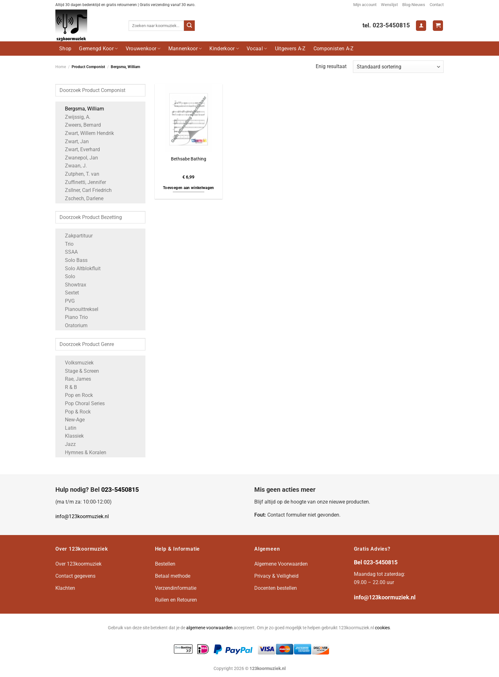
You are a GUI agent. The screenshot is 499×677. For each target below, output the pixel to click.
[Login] (421, 25)
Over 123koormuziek (78, 564)
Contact (437, 4)
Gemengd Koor (98, 49)
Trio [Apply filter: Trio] (66, 244)
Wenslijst (389, 4)
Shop (65, 49)
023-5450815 (120, 489)
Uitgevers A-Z (290, 49)
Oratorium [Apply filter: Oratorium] (73, 325)
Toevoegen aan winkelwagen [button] (188, 188)
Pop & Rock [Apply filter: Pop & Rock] (75, 412)
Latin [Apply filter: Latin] (67, 428)
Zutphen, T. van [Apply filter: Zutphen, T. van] (79, 174)
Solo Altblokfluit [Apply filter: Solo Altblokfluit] (80, 268)
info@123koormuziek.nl (82, 516)
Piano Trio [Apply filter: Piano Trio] (73, 317)
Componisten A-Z (333, 49)
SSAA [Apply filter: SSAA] (68, 252)
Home (60, 67)
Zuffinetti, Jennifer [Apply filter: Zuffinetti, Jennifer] (82, 182)
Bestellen (165, 564)
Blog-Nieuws (413, 4)
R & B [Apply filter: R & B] (68, 387)
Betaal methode (172, 576)
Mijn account (364, 4)
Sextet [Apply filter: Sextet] (69, 293)
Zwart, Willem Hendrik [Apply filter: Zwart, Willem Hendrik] (86, 133)
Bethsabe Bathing (188, 159)
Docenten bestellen (275, 588)
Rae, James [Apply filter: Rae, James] (75, 379)
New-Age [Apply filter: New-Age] (72, 420)
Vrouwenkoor (143, 49)
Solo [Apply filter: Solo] (67, 276)
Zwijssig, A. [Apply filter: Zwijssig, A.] (74, 117)
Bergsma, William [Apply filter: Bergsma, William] (81, 109)
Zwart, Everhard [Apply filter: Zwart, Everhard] (79, 149)
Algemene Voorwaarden (281, 564)
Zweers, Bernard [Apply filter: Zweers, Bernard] (80, 125)
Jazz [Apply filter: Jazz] (67, 444)
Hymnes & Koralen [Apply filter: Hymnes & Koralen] (82, 452)
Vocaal (257, 49)
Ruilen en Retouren (176, 600)
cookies (382, 628)
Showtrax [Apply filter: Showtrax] (72, 285)
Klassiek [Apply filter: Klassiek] (71, 436)
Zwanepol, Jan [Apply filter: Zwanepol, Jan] (78, 158)
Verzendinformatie (175, 588)
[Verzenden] (189, 25)
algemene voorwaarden (209, 628)
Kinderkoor (224, 49)
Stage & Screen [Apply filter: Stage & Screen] (79, 371)
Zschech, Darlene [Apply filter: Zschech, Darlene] (81, 198)
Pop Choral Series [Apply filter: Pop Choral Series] (82, 403)
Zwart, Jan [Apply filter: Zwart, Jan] (74, 141)
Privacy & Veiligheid (276, 576)
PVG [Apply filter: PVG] (67, 301)
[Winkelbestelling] (398, 66)
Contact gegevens (75, 576)
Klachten (65, 588)
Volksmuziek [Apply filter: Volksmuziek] (76, 363)
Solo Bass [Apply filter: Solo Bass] (73, 260)
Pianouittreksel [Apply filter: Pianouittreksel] (78, 309)
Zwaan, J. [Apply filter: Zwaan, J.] (73, 166)
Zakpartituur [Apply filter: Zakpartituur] (76, 236)
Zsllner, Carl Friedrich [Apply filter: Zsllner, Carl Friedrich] (85, 190)
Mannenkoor (185, 49)
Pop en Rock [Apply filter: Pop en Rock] (76, 395)
